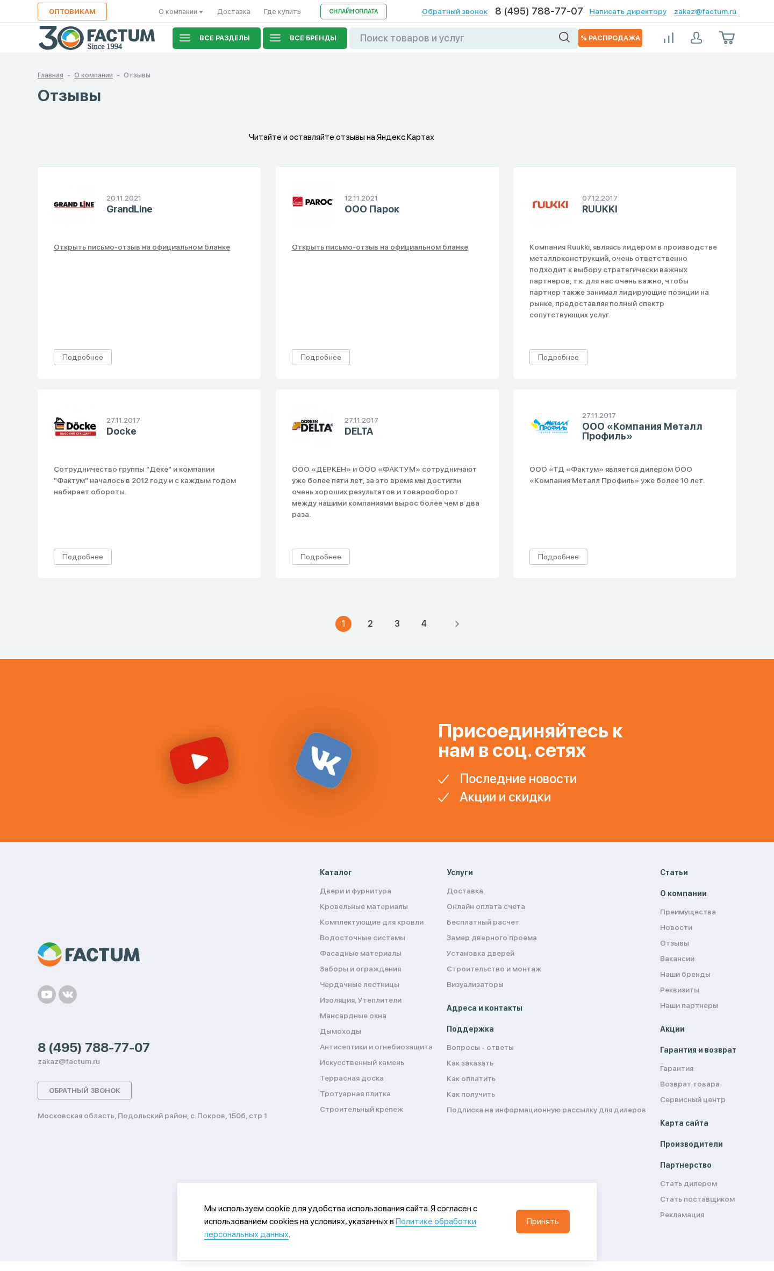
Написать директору (628, 11)
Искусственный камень (362, 1062)
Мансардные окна (353, 1015)
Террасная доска (352, 1078)
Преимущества (688, 911)
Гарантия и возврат (698, 1050)
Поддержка (470, 1029)
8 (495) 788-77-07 (539, 11)
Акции (672, 1029)
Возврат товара (690, 1084)
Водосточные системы (362, 937)
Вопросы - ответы (480, 1047)
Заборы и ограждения (360, 968)
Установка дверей (480, 953)
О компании (181, 12)
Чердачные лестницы (359, 984)
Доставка (233, 12)
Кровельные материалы (364, 906)
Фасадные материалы (361, 953)
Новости (676, 927)
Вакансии (677, 958)
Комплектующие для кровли (372, 922)
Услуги (460, 872)
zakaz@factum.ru (705, 11)
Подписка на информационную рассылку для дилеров (546, 1109)
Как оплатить (471, 1078)
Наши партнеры (689, 1005)
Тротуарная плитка (355, 1093)
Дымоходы (340, 1031)
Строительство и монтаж (494, 968)
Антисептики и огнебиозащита (376, 1046)
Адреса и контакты (484, 1008)
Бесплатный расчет (483, 922)
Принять (543, 1221)
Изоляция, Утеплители (361, 1000)
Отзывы (674, 943)
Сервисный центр (693, 1099)
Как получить (471, 1094)
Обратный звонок (455, 11)
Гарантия (676, 1068)
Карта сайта (684, 1123)
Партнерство (686, 1165)
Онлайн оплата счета (486, 906)
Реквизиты (679, 989)
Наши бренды (685, 974)
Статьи (674, 872)
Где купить (282, 12)
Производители (691, 1144)
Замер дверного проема (492, 937)
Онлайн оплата (353, 11)
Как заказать (470, 1063)
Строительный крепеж (361, 1109)
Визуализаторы (475, 984)
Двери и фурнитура (355, 890)
